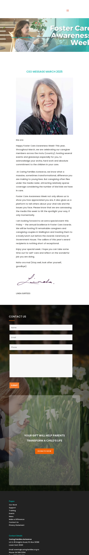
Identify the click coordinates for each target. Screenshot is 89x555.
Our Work (13, 505)
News (11, 516)
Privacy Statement (16, 525)
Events (11, 513)
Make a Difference (16, 519)
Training (12, 510)
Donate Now (44, 451)
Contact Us (14, 522)
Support (12, 508)
